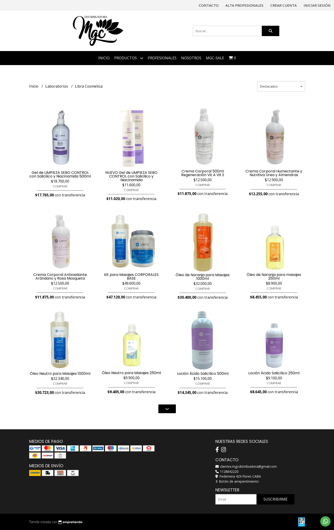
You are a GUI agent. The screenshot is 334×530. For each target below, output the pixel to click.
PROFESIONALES (162, 57)
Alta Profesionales (244, 5)
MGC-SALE (215, 57)
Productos (128, 58)
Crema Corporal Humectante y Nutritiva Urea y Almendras (274, 173)
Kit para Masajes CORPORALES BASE (131, 276)
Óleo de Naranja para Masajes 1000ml (203, 276)
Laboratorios (57, 86)
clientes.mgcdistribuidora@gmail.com (246, 466)
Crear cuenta (283, 5)
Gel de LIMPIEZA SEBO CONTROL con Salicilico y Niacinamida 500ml (60, 174)
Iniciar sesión (317, 5)
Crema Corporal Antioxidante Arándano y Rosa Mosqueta (60, 276)
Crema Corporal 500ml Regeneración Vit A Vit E (202, 173)
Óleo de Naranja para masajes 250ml (274, 276)
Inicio (104, 57)
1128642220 (226, 471)
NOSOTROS (191, 57)
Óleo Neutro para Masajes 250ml (131, 372)
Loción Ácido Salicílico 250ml (274, 373)
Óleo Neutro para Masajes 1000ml (60, 373)
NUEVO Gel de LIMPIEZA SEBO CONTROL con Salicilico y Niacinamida (131, 176)
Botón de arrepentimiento (237, 481)
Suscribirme (275, 499)
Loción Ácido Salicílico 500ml (202, 373)
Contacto (209, 5)
